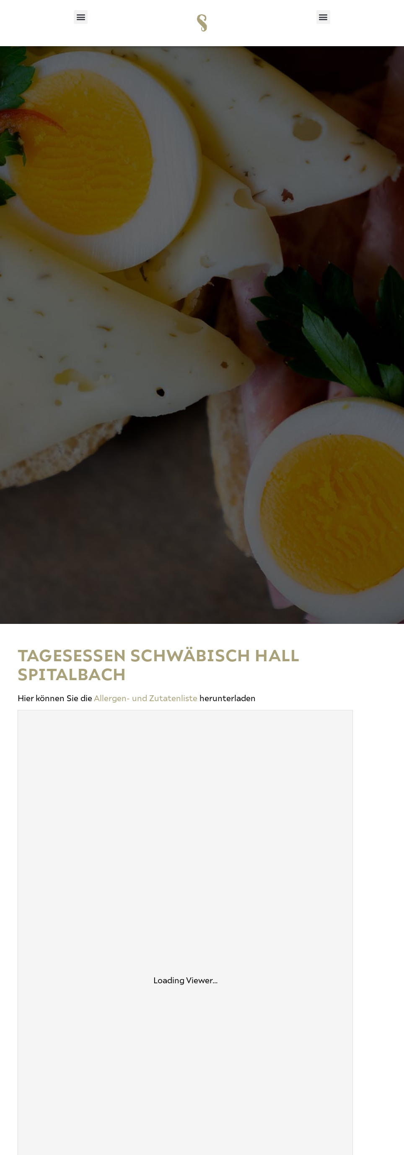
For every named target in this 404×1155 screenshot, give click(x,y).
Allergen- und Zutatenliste (145, 698)
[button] (81, 17)
